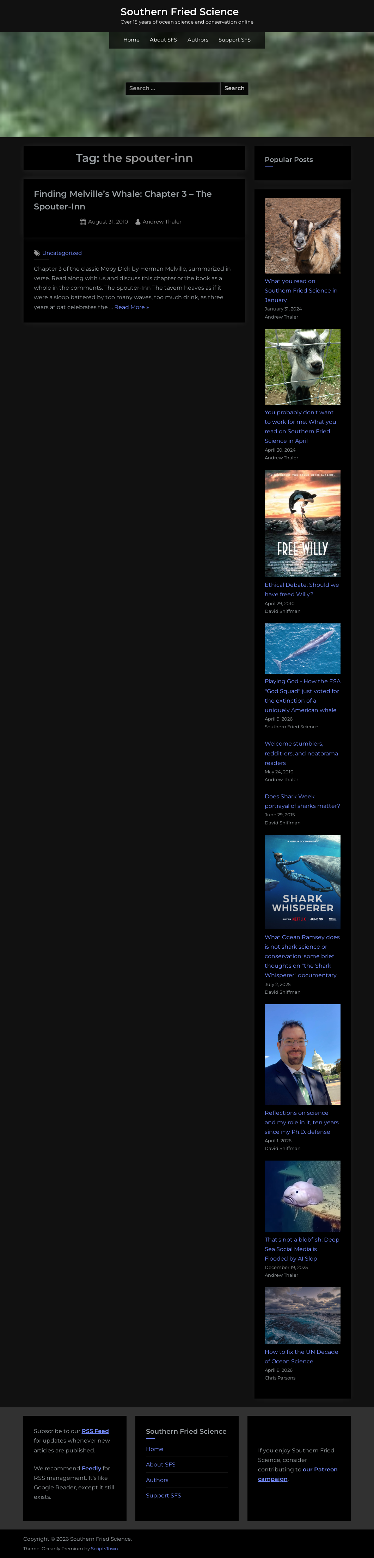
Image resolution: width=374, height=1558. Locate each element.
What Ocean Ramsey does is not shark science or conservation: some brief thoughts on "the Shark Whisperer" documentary (302, 956)
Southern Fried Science (180, 12)
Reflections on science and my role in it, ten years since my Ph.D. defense (302, 1122)
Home (131, 40)
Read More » (131, 307)
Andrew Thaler (162, 221)
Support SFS (235, 40)
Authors (198, 40)
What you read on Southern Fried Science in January (301, 290)
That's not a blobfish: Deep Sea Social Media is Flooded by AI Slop (302, 1249)
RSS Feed (95, 1431)
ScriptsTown (104, 1548)
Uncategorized (62, 253)
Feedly (91, 1468)
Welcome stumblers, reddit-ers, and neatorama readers (301, 753)
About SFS (163, 40)
